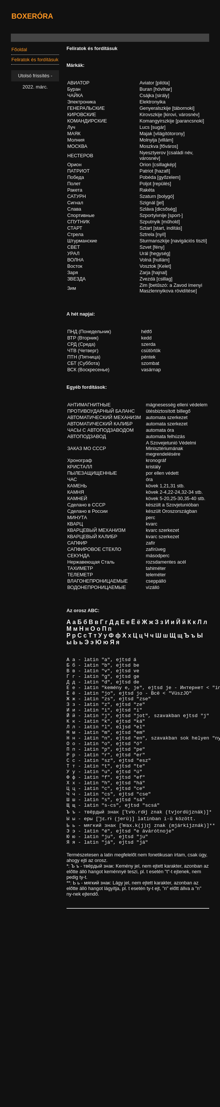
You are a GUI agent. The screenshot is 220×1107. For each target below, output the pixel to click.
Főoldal (19, 49)
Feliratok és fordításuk (34, 59)
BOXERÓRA (32, 16)
